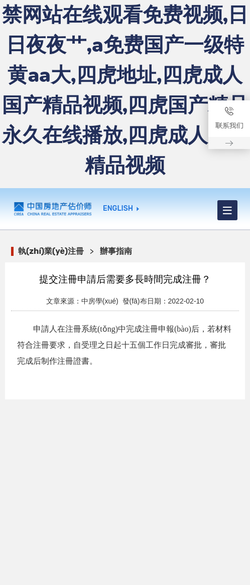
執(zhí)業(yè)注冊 (51, 251)
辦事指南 (116, 251)
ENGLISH (118, 208)
